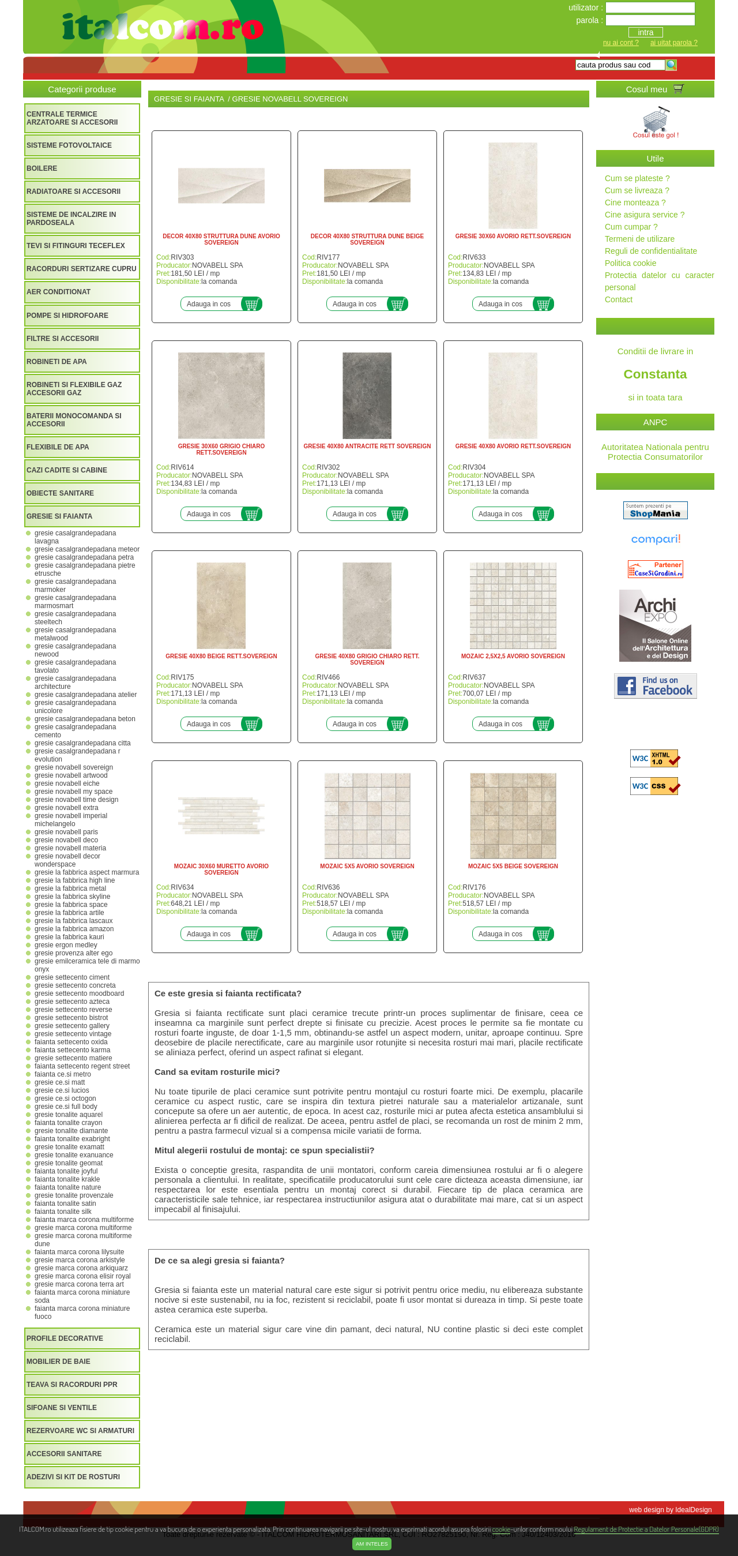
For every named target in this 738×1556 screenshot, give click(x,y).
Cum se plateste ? (637, 178)
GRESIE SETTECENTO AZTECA (72, 1002)
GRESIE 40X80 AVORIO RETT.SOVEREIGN (513, 446)
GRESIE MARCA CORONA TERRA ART (79, 1284)
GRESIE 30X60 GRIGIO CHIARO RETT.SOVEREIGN (221, 449)
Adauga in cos (209, 304)
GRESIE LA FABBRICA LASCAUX (73, 921)
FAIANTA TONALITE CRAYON (68, 1123)
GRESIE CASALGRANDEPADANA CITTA (83, 743)
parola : (590, 20)
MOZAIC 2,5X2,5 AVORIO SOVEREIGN (513, 656)
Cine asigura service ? (645, 214)
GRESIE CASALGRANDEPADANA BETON (85, 719)
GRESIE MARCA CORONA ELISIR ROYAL (83, 1276)
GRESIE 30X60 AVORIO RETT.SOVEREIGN (513, 236)
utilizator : (586, 7)
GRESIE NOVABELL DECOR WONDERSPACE (67, 860)
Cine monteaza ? (635, 202)
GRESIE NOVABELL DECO (66, 840)
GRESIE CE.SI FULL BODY (66, 1107)
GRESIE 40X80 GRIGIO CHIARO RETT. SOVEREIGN (367, 659)
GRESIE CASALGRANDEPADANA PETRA (84, 557)
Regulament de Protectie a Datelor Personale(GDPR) (646, 1528)
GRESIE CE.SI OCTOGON (65, 1098)
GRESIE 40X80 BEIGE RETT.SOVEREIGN (221, 656)
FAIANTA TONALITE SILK (63, 1212)
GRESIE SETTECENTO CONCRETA (75, 985)
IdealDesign (693, 1510)
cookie (501, 1528)
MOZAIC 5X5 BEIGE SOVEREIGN (513, 866)
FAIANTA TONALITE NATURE (68, 1187)
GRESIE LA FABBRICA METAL (70, 888)
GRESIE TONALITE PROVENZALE (74, 1195)
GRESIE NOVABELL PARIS (66, 832)
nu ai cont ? (621, 43)
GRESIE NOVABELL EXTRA (67, 808)
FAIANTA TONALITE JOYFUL (66, 1171)
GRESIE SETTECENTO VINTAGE (73, 1034)
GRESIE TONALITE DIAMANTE (71, 1131)
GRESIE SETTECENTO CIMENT (72, 977)
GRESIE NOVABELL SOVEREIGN (74, 767)
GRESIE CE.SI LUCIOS (62, 1090)
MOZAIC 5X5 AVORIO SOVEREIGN (367, 866)
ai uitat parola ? (674, 43)
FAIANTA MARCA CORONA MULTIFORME (84, 1220)
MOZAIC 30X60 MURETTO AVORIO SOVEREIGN (221, 869)
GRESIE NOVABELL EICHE (67, 783)
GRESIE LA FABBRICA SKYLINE (72, 897)
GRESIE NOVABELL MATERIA (70, 848)
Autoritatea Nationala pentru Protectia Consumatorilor (655, 452)
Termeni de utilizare (640, 238)
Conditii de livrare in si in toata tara (655, 374)
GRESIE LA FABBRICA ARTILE (69, 913)
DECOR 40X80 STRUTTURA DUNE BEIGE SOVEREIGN (367, 239)
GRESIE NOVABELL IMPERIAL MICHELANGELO (71, 820)
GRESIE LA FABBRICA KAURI (69, 937)
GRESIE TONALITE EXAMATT (69, 1147)
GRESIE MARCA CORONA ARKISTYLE (80, 1260)
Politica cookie (631, 263)
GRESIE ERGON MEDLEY (66, 945)
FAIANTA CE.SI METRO (63, 1074)
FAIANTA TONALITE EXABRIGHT (72, 1139)
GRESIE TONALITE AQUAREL (69, 1115)
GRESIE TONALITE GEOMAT (69, 1163)
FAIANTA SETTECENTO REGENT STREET (82, 1066)
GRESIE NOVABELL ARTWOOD (71, 775)
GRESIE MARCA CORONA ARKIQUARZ (81, 1268)
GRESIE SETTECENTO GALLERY (72, 1026)
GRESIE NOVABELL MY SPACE (73, 792)
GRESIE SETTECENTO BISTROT (71, 1018)
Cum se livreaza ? (637, 190)
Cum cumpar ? (631, 226)
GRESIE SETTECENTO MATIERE (73, 1058)
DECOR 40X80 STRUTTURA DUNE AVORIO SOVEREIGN (221, 239)
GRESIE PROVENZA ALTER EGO (73, 953)
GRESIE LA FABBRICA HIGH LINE (75, 880)
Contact (618, 299)
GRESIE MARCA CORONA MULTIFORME (83, 1228)
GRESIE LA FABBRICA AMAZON (74, 929)
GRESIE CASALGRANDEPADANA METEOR (87, 549)
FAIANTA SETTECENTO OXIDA (71, 1042)
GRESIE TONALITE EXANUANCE (74, 1155)
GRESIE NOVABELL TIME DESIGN (76, 800)
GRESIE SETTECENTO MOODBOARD (79, 993)
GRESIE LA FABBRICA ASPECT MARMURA (87, 872)
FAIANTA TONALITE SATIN (65, 1203)
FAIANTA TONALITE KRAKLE (67, 1179)
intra (645, 32)
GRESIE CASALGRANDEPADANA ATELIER (86, 695)
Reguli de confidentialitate (651, 251)
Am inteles (371, 1544)
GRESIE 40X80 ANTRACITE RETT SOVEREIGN (367, 446)
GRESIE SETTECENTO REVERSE (73, 1010)
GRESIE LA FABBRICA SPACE (71, 905)
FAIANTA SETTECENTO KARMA (72, 1050)
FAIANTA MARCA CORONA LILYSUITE (79, 1252)
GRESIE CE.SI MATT (60, 1082)
